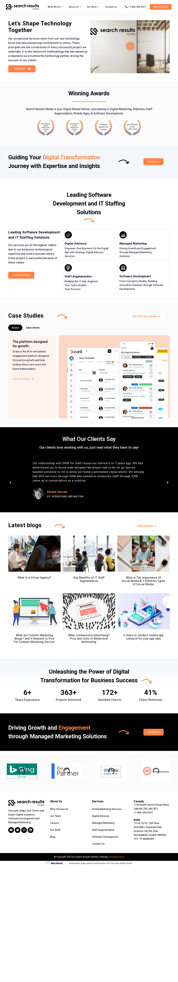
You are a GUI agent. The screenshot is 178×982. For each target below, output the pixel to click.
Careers (54, 822)
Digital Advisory (76, 243)
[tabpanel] (89, 379)
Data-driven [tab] (33, 327)
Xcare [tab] (15, 327)
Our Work (55, 829)
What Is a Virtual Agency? (34, 566)
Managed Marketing (133, 243)
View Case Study (23, 379)
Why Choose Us (59, 809)
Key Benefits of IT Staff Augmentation (89, 563)
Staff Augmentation (78, 276)
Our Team (55, 815)
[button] (161, 7)
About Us (56, 801)
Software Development (135, 276)
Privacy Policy (117, 856)
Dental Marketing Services (107, 809)
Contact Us (98, 843)
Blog (52, 836)
